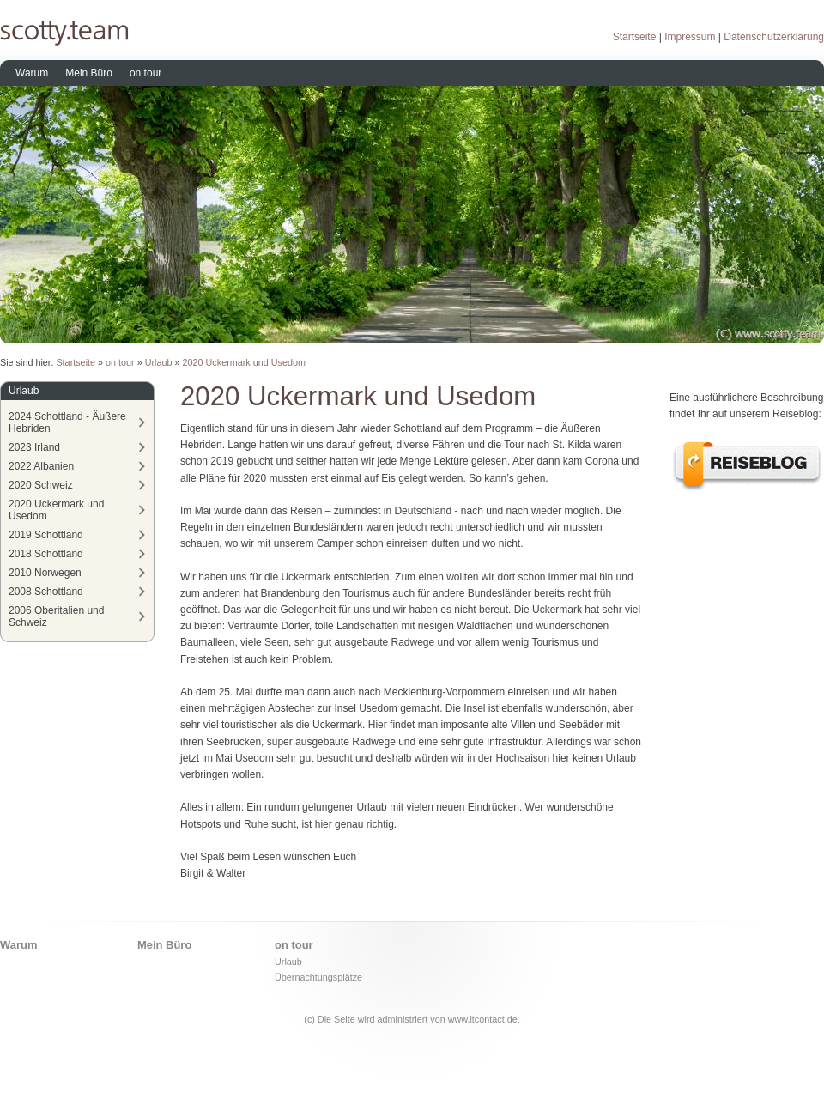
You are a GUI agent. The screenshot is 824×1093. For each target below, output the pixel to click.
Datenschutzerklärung (774, 37)
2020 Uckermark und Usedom (244, 362)
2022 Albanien (41, 466)
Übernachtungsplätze (318, 977)
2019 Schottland (46, 535)
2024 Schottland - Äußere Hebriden (67, 422)
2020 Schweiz (41, 485)
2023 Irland (34, 447)
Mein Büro (88, 73)
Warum (31, 73)
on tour (145, 73)
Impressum (689, 37)
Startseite (635, 37)
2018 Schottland (46, 554)
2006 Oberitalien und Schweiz (56, 616)
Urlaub (159, 362)
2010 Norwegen (45, 573)
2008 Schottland (46, 592)
